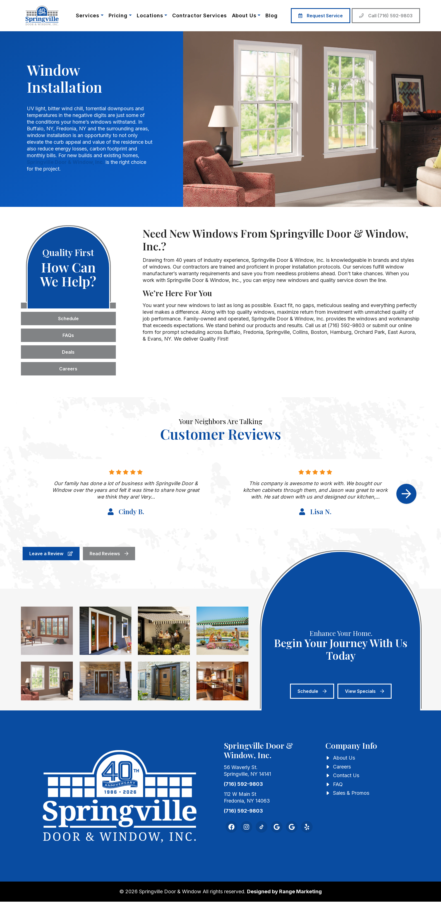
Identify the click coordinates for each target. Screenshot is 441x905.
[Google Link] (276, 827)
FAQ (338, 784)
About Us (244, 15)
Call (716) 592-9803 (386, 15)
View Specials (364, 691)
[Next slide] (406, 494)
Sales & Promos (351, 793)
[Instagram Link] (246, 827)
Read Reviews (109, 553)
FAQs (68, 335)
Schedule (68, 318)
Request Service (320, 15)
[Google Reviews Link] (292, 827)
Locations (150, 15)
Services (87, 15)
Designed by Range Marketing (284, 891)
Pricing (118, 15)
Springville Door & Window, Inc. (65, 162)
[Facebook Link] (231, 827)
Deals (68, 352)
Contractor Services (199, 15)
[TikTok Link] (261, 827)
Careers (68, 369)
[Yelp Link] (307, 827)
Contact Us (346, 775)
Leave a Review (51, 553)
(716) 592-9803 (243, 784)
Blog (271, 15)
